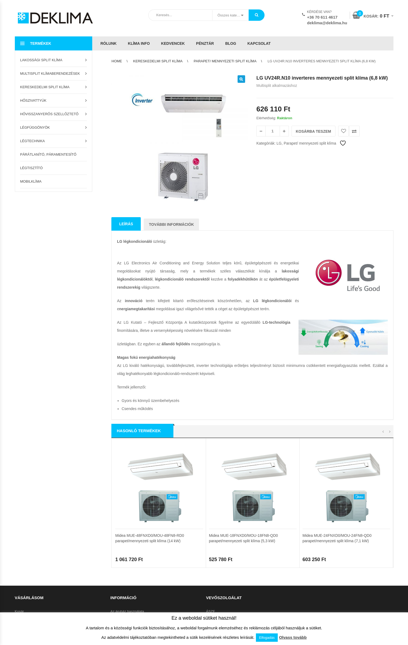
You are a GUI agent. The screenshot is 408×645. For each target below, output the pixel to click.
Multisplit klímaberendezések (50, 73)
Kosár (19, 612)
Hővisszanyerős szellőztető (49, 114)
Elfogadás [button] (267, 638)
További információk (171, 224)
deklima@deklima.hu (327, 23)
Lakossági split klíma (41, 60)
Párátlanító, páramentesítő (48, 154)
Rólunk (109, 43)
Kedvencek (173, 43)
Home (117, 61)
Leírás (126, 224)
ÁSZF (210, 612)
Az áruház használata (127, 612)
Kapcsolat (258, 43)
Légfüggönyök (35, 127)
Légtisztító (31, 168)
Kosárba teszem (313, 131)
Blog (230, 43)
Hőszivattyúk (33, 100)
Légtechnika (32, 141)
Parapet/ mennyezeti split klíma (225, 61)
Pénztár (205, 43)
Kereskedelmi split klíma (45, 87)
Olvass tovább (293, 637)
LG (279, 143)
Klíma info (139, 43)
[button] (241, 79)
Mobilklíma (31, 181)
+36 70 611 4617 (322, 17)
